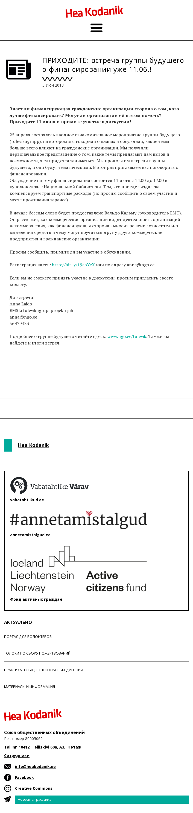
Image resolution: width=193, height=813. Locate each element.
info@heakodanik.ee (35, 766)
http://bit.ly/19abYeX (73, 265)
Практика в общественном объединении (43, 669)
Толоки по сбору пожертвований (37, 653)
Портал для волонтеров (28, 636)
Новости (19, 371)
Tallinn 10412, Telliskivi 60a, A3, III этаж (42, 747)
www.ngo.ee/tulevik (126, 336)
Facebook (24, 777)
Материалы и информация (29, 686)
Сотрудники (17, 755)
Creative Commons (33, 788)
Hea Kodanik (33, 445)
